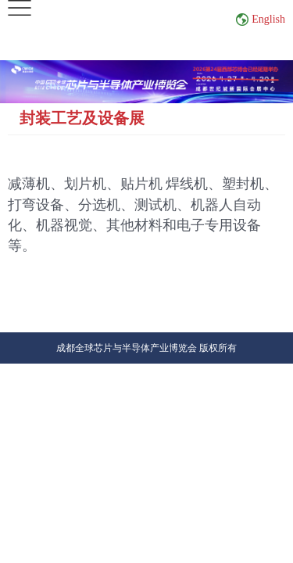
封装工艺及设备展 (82, 118)
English (268, 19)
